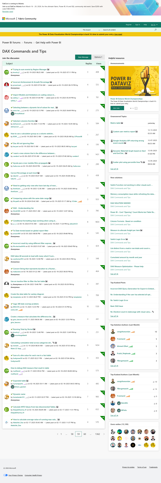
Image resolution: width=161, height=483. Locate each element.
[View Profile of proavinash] (17, 85)
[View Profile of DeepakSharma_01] (20, 410)
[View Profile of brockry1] (16, 72)
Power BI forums (11, 42)
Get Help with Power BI (48, 42)
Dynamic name (19, 394)
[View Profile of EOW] (15, 136)
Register (129, 24)
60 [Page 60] (85, 434)
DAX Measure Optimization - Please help (126, 266)
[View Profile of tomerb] (15, 345)
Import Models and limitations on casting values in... (34, 95)
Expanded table (19, 381)
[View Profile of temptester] (17, 297)
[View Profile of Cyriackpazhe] (18, 383)
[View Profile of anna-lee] (16, 110)
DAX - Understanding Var (23, 208)
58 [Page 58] (72, 434)
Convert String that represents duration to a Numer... (34, 268)
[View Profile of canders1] (16, 156)
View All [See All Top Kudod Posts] (114, 316)
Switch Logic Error (118, 239)
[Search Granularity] (91, 30)
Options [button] (97, 57)
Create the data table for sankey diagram (27, 294)
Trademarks (153, 467)
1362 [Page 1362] (97, 434)
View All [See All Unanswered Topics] (114, 169)
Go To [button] (153, 25)
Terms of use (141, 467)
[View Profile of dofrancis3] (17, 124)
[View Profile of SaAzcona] (16, 166)
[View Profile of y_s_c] (15, 224)
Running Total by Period (23, 329)
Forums (41, 19)
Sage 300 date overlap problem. (26, 304)
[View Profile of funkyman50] (17, 358)
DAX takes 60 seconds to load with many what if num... (33, 256)
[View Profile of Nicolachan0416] (19, 246)
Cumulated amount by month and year (126, 257)
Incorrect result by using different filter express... (33, 243)
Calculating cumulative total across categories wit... (32, 342)
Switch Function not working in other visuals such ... (131, 185)
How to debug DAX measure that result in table (30, 368)
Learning (93, 19)
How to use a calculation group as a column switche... (32, 133)
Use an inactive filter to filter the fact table (28, 281)
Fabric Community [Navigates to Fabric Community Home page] (27, 18)
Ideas (62, 19)
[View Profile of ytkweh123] (74, 224)
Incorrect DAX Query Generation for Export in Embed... (132, 288)
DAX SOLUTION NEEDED (120, 203)
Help (145, 24)
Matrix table (115, 123)
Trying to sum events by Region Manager (30, 69)
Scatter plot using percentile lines (127, 162)
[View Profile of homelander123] (18, 397)
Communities (72, 19)
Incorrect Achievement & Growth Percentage (31, 82)
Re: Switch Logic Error (119, 300)
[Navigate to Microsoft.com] (8, 18)
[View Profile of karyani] (16, 146)
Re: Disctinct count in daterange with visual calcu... (131, 312)
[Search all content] (130, 30)
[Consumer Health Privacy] (33, 475)
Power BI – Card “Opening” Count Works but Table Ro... (132, 212)
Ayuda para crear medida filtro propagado (30, 163)
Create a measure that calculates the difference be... (32, 316)
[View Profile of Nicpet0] (16, 201)
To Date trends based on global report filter (30, 230)
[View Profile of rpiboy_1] (16, 98)
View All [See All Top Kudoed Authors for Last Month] (114, 415)
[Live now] (117, 108)
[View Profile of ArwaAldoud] (19, 113)
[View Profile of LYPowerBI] (78, 136)
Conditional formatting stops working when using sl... (34, 221)
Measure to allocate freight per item (125, 230)
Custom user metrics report (124, 131)
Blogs (83, 19)
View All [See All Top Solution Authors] (114, 365)
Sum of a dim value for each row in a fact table (32, 355)
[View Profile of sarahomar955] (18, 259)
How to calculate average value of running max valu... (35, 419)
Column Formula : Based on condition (125, 221)
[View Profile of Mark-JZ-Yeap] (16, 348)
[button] (83, 57)
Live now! (118, 34)
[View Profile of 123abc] (74, 201)
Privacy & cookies (128, 467)
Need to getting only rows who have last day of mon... (35, 185)
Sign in (137, 24)
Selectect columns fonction (24, 121)
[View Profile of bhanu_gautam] (20, 387)
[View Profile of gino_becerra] (18, 319)
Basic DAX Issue (116, 306)
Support (102, 19)
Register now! (7, 11)
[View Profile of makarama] (17, 271)
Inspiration (52, 19)
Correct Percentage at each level (24, 173)
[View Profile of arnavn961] (17, 233)
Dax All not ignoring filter (23, 143)
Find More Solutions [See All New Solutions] (114, 274)
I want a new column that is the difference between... (34, 153)
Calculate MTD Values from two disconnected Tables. (34, 407)
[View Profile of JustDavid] (16, 371)
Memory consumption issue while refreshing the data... (132, 194)
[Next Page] (103, 434)
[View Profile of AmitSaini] (16, 188)
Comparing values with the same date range (31, 198)
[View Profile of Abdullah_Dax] (18, 422)
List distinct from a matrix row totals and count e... (130, 248)
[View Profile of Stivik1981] (17, 211)
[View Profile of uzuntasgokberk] (21, 335)
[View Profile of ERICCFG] (16, 307)
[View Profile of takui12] (15, 176)
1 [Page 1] (61, 434)
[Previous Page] (57, 434)
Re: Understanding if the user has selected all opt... (131, 294)
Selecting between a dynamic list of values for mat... (34, 107)
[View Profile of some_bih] (14, 310)
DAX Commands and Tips (120, 188)
